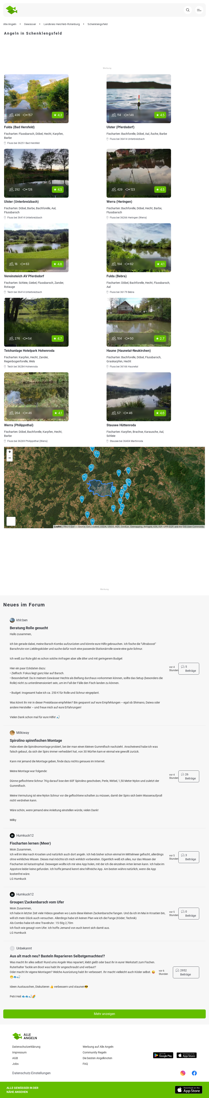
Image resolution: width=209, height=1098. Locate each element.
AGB (15, 1058)
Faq (85, 1063)
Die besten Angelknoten (97, 1058)
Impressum (19, 1052)
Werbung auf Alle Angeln (98, 1046)
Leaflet (57, 526)
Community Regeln (95, 1052)
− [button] (9, 458)
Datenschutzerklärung (26, 1046)
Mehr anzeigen (104, 1014)
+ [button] (9, 452)
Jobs (15, 1063)
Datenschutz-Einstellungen (31, 1073)
